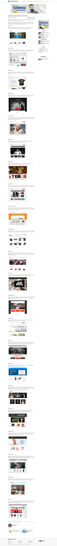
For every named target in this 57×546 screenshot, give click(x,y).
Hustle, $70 (10, 25)
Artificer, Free (10, 48)
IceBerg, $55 (10, 363)
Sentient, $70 (10, 70)
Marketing (24, 1)
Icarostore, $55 (11, 408)
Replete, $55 (10, 385)
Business (34, 1)
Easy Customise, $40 (12, 206)
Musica (9, 342)
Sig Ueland (15, 17)
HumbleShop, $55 (11, 295)
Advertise (19, 540)
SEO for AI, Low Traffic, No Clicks (43, 59)
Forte (9, 274)
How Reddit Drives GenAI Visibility (43, 35)
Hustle (9, 27)
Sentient (9, 72)
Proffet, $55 (10, 183)
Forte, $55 (10, 273)
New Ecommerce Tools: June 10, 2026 (43, 33)
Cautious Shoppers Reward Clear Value (43, 43)
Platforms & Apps (10, 14)
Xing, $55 (10, 499)
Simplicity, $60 (10, 431)
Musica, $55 (10, 340)
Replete (9, 387)
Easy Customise (10, 207)
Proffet (9, 185)
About (46, 1)
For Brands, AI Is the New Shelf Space (43, 37)
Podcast (19, 542)
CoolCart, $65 (10, 115)
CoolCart (9, 117)
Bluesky (42, 541)
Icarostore (9, 410)
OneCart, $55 (10, 454)
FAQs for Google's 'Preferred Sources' (42, 39)
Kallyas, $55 (10, 161)
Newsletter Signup (20, 541)
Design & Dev (39, 1)
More (43, 1)
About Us (9, 540)
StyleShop (9, 95)
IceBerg (9, 365)
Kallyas (9, 163)
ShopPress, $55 (11, 477)
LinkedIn (39, 541)
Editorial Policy (10, 542)
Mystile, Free (10, 251)
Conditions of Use (31, 541)
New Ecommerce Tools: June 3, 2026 (43, 41)
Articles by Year (30, 540)
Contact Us (9, 541)
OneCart (9, 456)
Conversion (31, 1)
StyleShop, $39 (10, 93)
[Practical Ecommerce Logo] (13, 1)
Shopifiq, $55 (10, 318)
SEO (27, 1)
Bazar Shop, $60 (11, 229)
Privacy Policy (30, 542)
